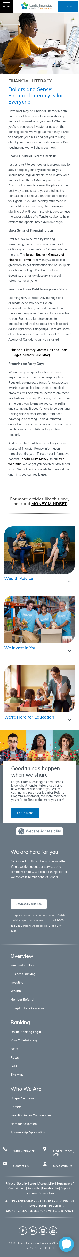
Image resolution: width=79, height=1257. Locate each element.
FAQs (14, 1049)
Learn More (25, 813)
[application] (66, 1244)
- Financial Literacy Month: (38, 350)
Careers (16, 1107)
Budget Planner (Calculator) (30, 355)
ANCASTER (25, 1201)
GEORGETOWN (25, 1206)
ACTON (10, 1201)
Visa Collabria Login (25, 1040)
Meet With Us (62, 1166)
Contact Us (21, 1166)
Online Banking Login (26, 1032)
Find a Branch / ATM (63, 1153)
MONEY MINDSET (49, 503)
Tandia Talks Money (34, 459)
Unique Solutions (22, 1098)
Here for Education (24, 1124)
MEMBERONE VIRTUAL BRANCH (51, 1210)
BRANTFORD (44, 1201)
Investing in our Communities (31, 1115)
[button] (39, 580)
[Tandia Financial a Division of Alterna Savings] (39, 5)
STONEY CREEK (16, 1210)
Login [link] (68, 6)
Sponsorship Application (28, 1132)
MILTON (59, 1206)
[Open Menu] (6, 6)
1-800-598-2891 (24, 1151)
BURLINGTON (65, 1201)
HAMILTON (45, 1206)
